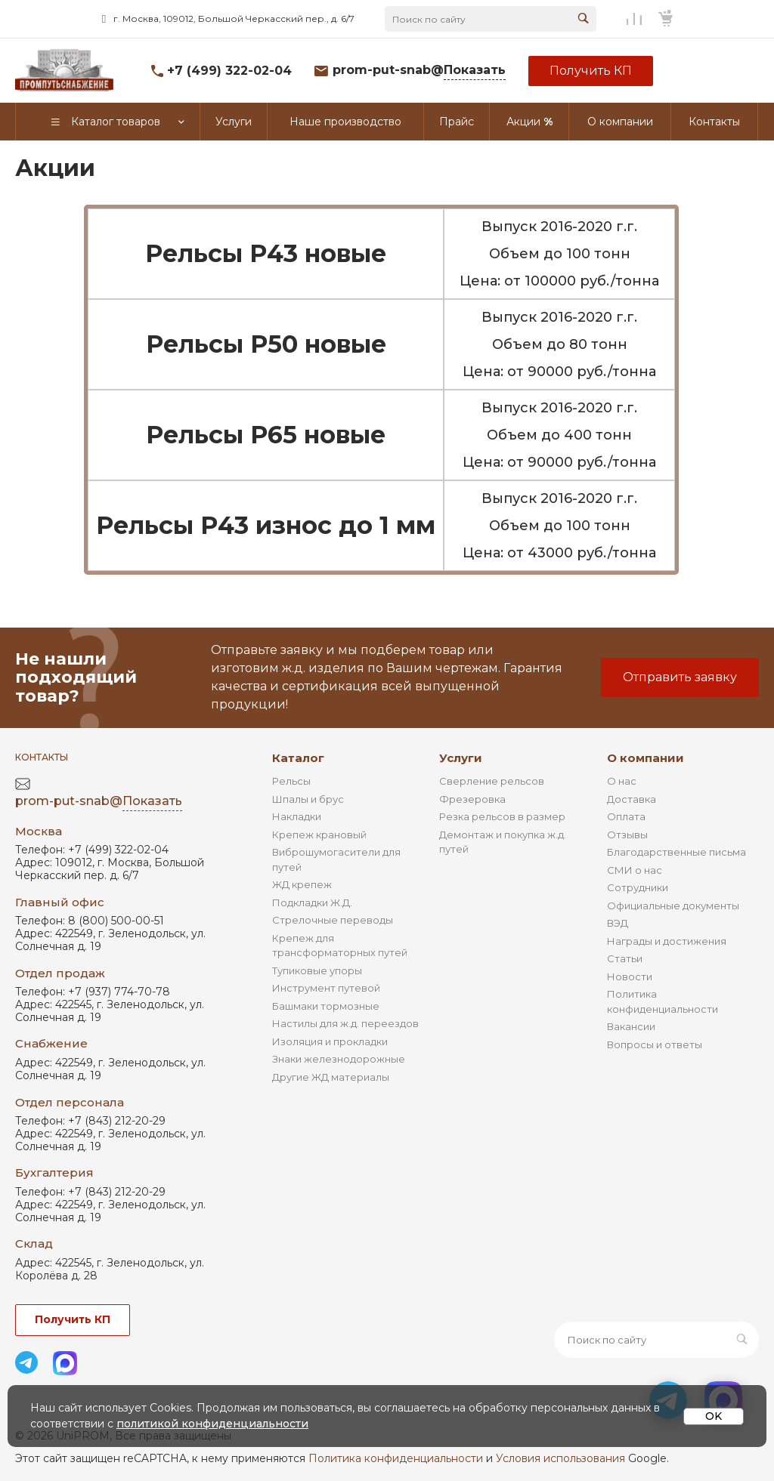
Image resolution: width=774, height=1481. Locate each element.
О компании (645, 758)
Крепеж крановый (319, 834)
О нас (621, 781)
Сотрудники (637, 887)
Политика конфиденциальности (395, 1458)
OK (713, 1416)
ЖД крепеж (302, 884)
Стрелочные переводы (332, 920)
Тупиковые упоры (317, 970)
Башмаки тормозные (325, 1006)
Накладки (296, 816)
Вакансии (631, 1026)
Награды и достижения (666, 941)
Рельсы (291, 781)
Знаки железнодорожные (338, 1059)
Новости (629, 976)
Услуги (460, 758)
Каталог (298, 758)
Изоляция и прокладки (330, 1041)
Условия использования (560, 1458)
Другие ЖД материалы (330, 1077)
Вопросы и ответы (654, 1044)
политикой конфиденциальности (212, 1423)
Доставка (631, 799)
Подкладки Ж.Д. (312, 902)
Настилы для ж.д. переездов (345, 1023)
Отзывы (627, 834)
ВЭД (617, 923)
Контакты (41, 757)
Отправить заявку (680, 677)
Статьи (624, 958)
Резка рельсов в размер (502, 816)
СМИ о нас (634, 870)
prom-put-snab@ (419, 70)
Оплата (626, 816)
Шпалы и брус (308, 799)
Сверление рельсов (491, 781)
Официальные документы (673, 905)
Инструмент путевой (326, 988)
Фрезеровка (472, 799)
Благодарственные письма (676, 852)
